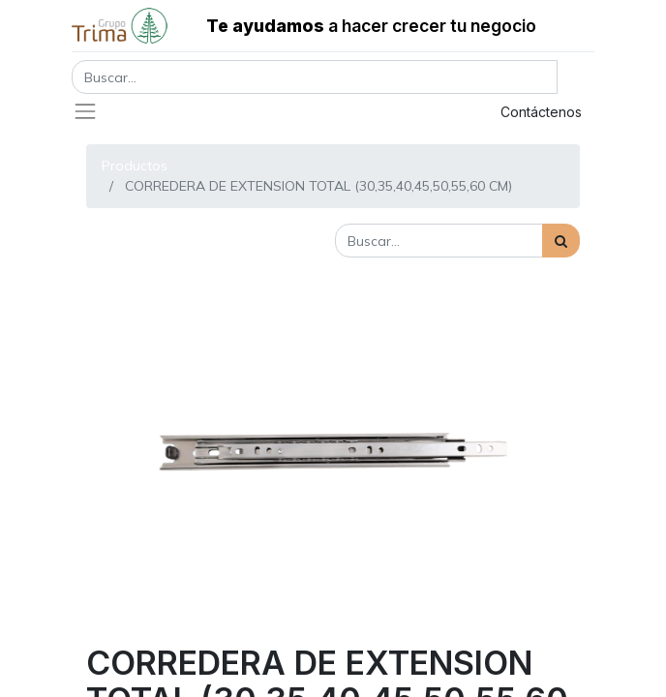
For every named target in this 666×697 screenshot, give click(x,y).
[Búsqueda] (561, 241)
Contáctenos (541, 112)
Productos (134, 165)
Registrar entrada (397, 112)
